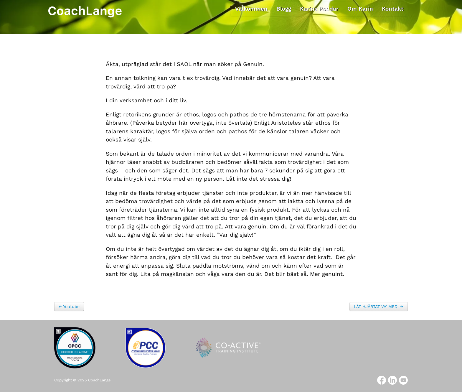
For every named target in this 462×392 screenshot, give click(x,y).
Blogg (283, 8)
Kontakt (392, 8)
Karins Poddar (319, 8)
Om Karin (360, 8)
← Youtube (69, 306)
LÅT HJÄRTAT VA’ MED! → (378, 306)
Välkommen (251, 8)
